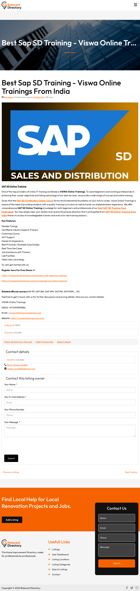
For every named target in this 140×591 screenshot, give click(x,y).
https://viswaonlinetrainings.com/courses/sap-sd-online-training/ (34, 280)
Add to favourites (44, 341)
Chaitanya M (38, 97)
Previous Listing (9, 472)
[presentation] (29, 445)
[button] (135, 5)
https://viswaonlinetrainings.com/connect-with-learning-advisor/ (34, 275)
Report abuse (63, 341)
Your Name (10, 384)
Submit (11, 458)
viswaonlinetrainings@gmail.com (24, 312)
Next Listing (132, 472)
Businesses (8, 97)
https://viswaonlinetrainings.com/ (27, 318)
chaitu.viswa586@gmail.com (21, 368)
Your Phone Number (14, 409)
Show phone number (17, 364)
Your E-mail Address (15, 396)
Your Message (12, 422)
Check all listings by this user (18, 341)
